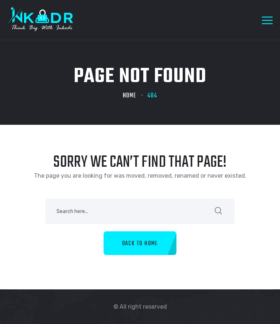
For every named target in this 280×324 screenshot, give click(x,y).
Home (129, 95)
